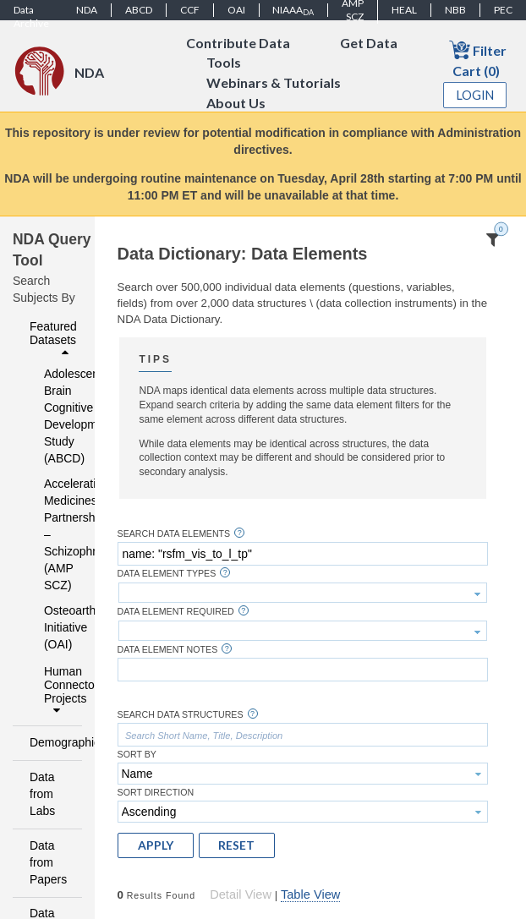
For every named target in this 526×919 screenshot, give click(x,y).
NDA (86, 9)
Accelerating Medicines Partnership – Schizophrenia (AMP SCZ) (52, 534)
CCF (190, 9)
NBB (455, 9)
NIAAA (293, 10)
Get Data (368, 43)
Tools (223, 63)
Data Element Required (176, 611)
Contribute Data (238, 43)
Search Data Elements (174, 534)
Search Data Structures (181, 714)
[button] (156, 845)
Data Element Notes (168, 649)
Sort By (137, 754)
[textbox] (303, 554)
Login (475, 95)
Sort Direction (156, 792)
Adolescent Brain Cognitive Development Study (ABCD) (52, 416)
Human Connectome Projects (58, 691)
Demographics (51, 742)
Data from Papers (48, 862)
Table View (310, 894)
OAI (236, 9)
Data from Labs (42, 794)
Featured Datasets (53, 339)
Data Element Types (167, 573)
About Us (236, 104)
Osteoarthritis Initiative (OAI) (52, 627)
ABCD (138, 9)
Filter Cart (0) (478, 59)
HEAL (404, 9)
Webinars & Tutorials (273, 83)
